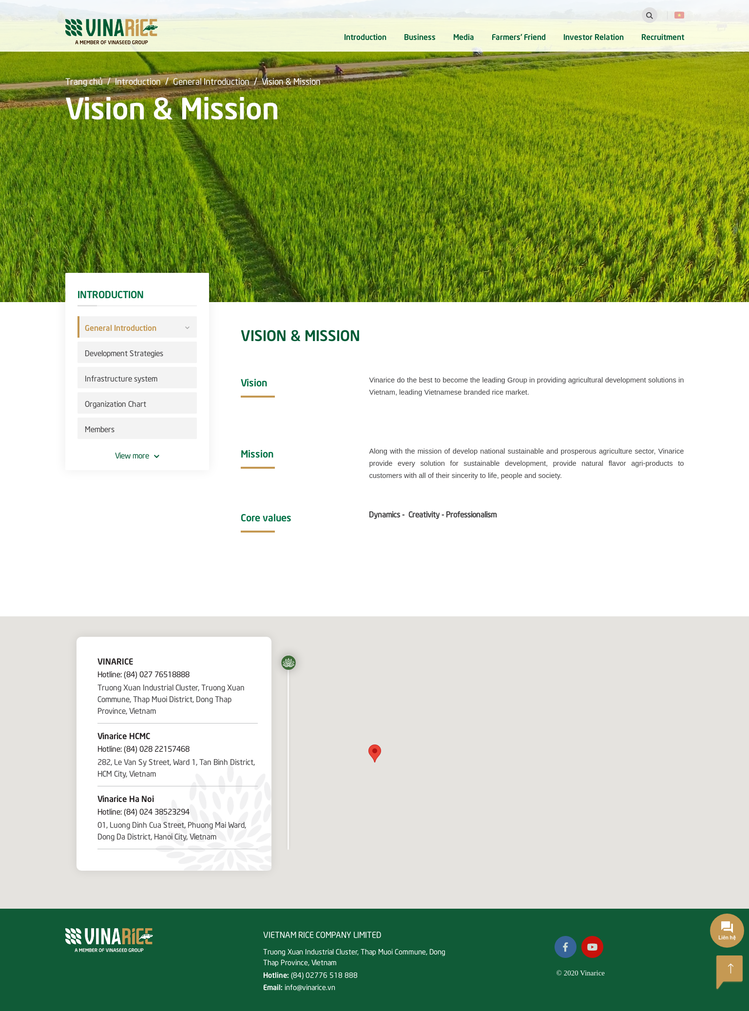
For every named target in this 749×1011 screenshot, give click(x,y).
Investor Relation (593, 36)
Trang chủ (84, 81)
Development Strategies (124, 352)
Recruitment (662, 36)
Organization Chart (115, 403)
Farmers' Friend (519, 36)
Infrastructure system (121, 377)
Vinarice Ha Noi (125, 798)
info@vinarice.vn (310, 987)
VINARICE (115, 661)
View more (137, 454)
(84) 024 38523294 (157, 810)
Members (100, 428)
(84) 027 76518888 (157, 673)
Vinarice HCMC (123, 735)
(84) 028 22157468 (157, 748)
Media (463, 36)
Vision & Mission (291, 81)
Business (420, 36)
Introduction (365, 36)
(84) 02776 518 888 (324, 974)
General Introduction (211, 81)
